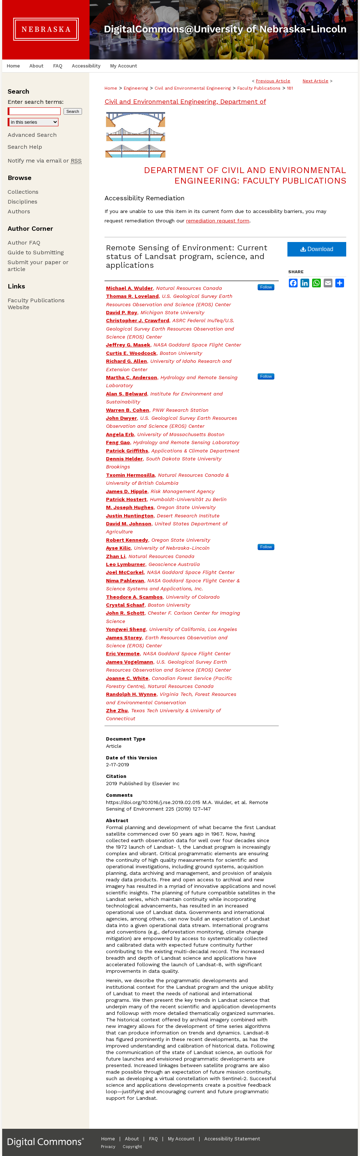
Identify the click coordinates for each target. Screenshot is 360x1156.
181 (290, 88)
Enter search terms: (36, 101)
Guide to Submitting (36, 252)
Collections (23, 191)
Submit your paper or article (38, 265)
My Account (181, 1138)
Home (111, 88)
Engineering (136, 88)
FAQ (153, 1138)
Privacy (108, 1146)
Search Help (25, 146)
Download (317, 249)
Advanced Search (32, 134)
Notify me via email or (45, 160)
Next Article (315, 80)
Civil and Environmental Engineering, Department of (185, 101)
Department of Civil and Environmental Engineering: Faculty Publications (245, 175)
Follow (266, 287)
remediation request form (217, 221)
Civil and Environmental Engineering (193, 88)
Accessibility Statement (232, 1138)
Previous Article (273, 80)
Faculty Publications (259, 88)
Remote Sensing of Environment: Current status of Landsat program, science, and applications (186, 256)
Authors (19, 211)
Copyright (132, 1146)
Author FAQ (24, 242)
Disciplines (22, 201)
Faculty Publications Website (36, 304)
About (132, 1138)
